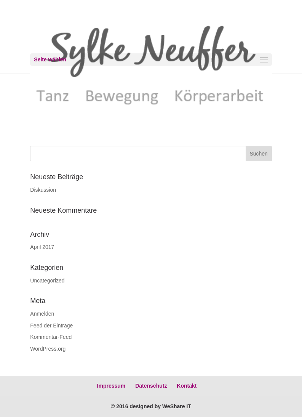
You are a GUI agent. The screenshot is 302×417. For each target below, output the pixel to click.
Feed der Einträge (51, 325)
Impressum (111, 386)
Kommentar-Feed (51, 337)
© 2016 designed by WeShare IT (151, 406)
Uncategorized (47, 280)
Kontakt (187, 386)
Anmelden (42, 314)
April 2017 (42, 247)
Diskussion (43, 190)
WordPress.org (48, 349)
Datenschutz (151, 386)
